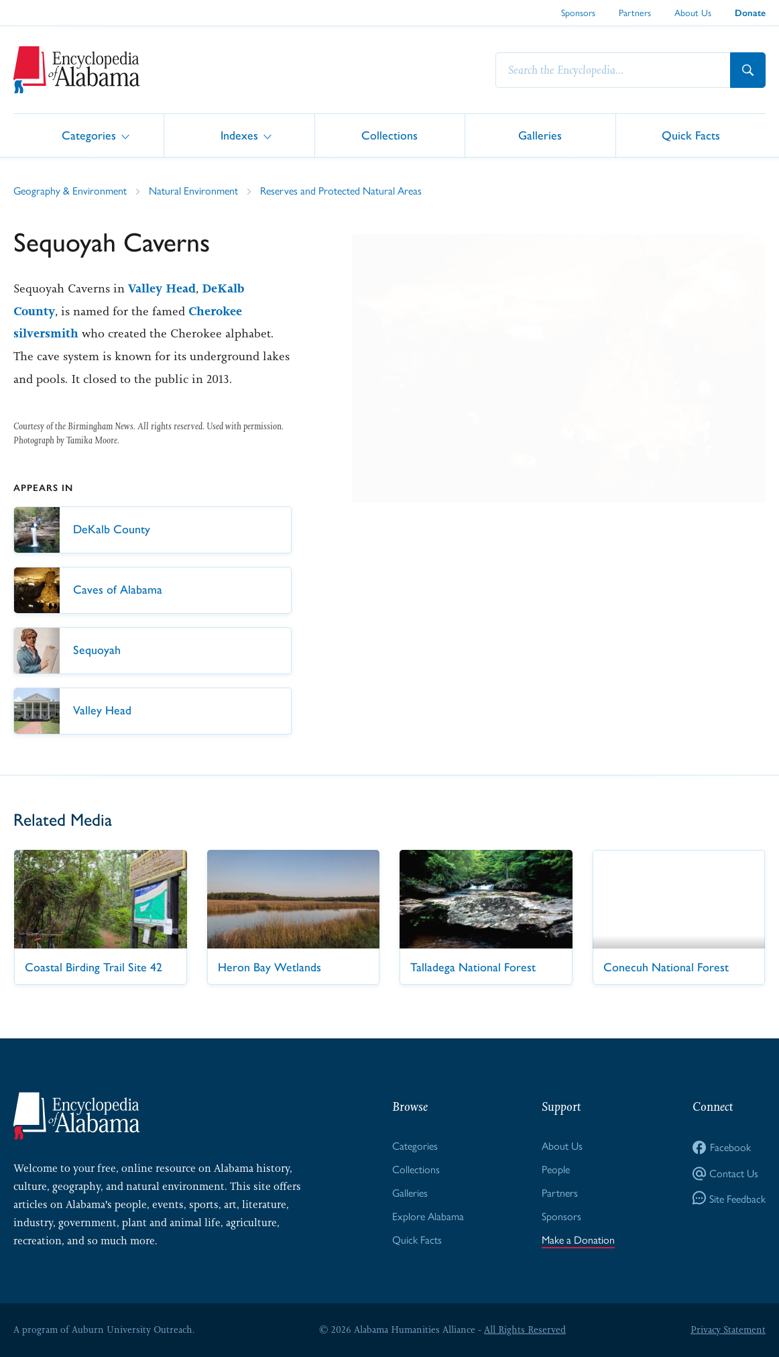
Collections (389, 134)
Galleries (540, 134)
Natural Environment (193, 190)
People (556, 1169)
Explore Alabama (428, 1216)
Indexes (239, 134)
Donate (750, 13)
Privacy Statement (728, 1329)
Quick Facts (691, 134)
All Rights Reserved (525, 1329)
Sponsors (578, 12)
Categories (89, 134)
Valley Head (162, 288)
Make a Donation (578, 1239)
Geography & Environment (70, 190)
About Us (692, 12)
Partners (635, 12)
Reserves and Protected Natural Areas (341, 190)
